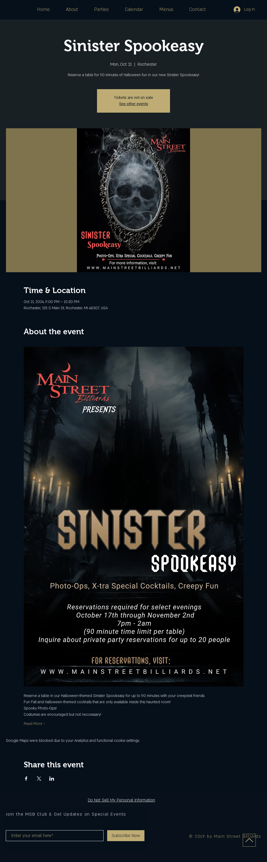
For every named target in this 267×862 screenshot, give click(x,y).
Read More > (34, 723)
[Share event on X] (39, 778)
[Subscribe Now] (125, 835)
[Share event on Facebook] (26, 778)
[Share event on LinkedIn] (51, 778)
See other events (133, 103)
